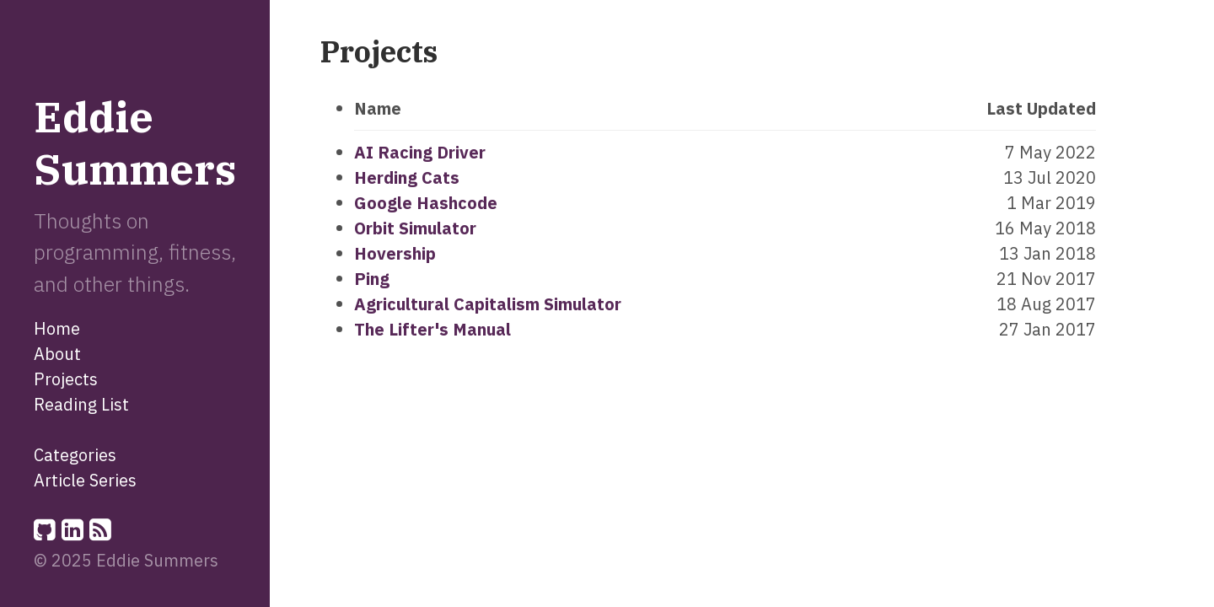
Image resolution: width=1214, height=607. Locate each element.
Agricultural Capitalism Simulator (487, 304)
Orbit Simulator (415, 228)
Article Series (85, 480)
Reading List (81, 404)
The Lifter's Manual (432, 329)
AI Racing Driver (420, 152)
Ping (371, 278)
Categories (75, 454)
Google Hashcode (425, 202)
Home (57, 328)
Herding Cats (406, 177)
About (57, 353)
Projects (66, 379)
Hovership (395, 253)
